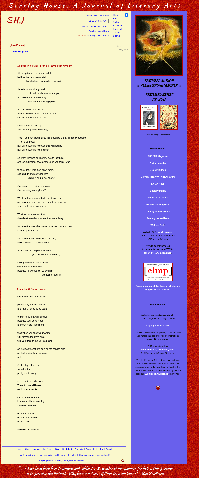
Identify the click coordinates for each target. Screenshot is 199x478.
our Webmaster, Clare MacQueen (157, 349)
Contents (117, 32)
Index (100, 449)
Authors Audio (158, 163)
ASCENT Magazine (158, 156)
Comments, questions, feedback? (94, 455)
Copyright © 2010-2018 (157, 325)
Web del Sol (157, 225)
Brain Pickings (158, 170)
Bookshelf (117, 29)
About (116, 18)
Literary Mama (158, 190)
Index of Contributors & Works (95, 26)
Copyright (90, 449)
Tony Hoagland (20, 51)
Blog (57, 449)
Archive (116, 22)
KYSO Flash (157, 183)
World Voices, (165, 232)
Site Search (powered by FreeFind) (35, 455)
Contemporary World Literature (158, 177)
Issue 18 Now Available (98, 15)
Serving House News (99, 31)
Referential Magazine (157, 204)
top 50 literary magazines (157, 253)
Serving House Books (98, 36)
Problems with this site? (65, 455)
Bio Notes (117, 25)
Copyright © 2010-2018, (61, 461)
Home (116, 15)
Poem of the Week (158, 197)
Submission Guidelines (156, 374)
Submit (116, 36)
